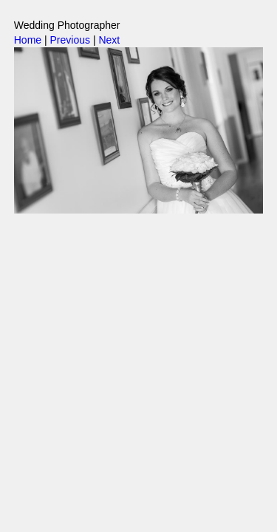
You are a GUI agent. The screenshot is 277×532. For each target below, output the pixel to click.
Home (27, 40)
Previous (70, 40)
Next (109, 40)
